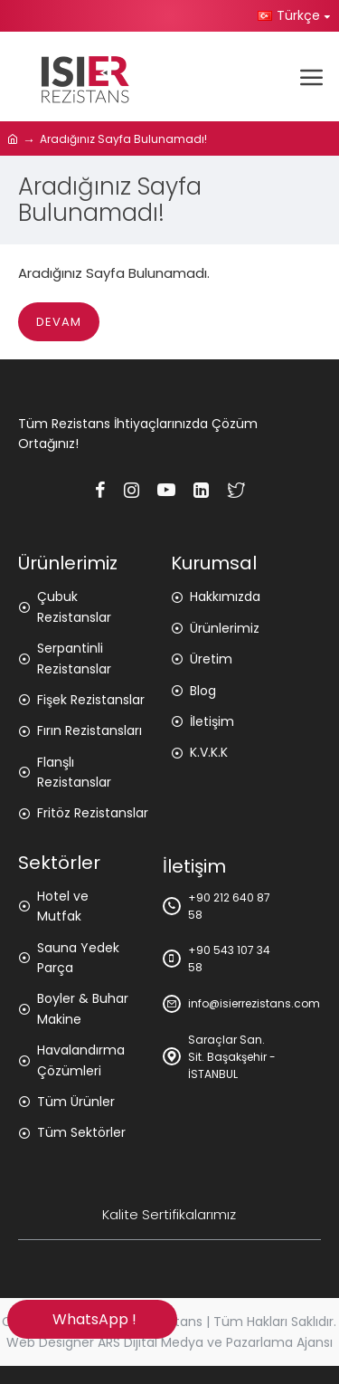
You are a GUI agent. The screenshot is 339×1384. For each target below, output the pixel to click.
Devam (58, 321)
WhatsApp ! (92, 1319)
